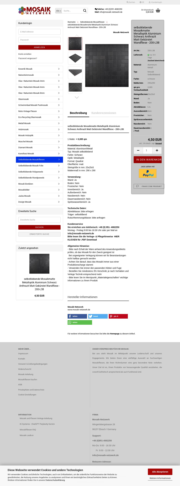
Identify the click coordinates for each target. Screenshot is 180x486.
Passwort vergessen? (27, 58)
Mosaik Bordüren (25, 184)
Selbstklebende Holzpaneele (30, 172)
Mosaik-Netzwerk (121, 32)
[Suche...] (58, 10)
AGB (20, 384)
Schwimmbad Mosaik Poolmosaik (33, 105)
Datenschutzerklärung (55, 480)
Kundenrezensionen (103, 113)
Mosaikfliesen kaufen (27, 379)
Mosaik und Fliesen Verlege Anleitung (36, 418)
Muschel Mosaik (25, 141)
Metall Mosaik (24, 123)
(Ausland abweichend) (156, 61)
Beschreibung (78, 113)
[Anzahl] (148, 150)
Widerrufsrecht (24, 369)
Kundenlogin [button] (155, 2)
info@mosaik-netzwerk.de (105, 455)
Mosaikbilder (24, 190)
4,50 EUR (39, 295)
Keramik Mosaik (25, 69)
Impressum (23, 353)
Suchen (39, 227)
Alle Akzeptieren (160, 472)
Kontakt (21, 359)
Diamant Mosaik (25, 147)
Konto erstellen (24, 54)
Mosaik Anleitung (25, 374)
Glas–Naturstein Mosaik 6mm (31, 87)
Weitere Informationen (160, 478)
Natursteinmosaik (26, 75)
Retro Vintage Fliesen (27, 111)
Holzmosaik (23, 129)
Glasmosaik (23, 99)
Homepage (114, 334)
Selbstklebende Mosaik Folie (30, 165)
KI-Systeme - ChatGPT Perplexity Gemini (37, 424)
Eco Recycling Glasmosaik (29, 117)
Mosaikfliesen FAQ (28, 430)
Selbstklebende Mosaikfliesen (31, 159)
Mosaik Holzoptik (25, 135)
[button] (142, 2)
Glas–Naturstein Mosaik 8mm (31, 93)
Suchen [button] (131, 2)
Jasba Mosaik (24, 196)
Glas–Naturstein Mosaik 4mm (31, 81)
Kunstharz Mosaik (26, 153)
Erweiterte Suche (39, 234)
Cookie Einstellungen (27, 395)
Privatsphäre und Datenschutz (31, 390)
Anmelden (39, 47)
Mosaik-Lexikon (26, 435)
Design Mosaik (24, 202)
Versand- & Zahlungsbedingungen (32, 364)
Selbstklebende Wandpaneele (31, 178)
